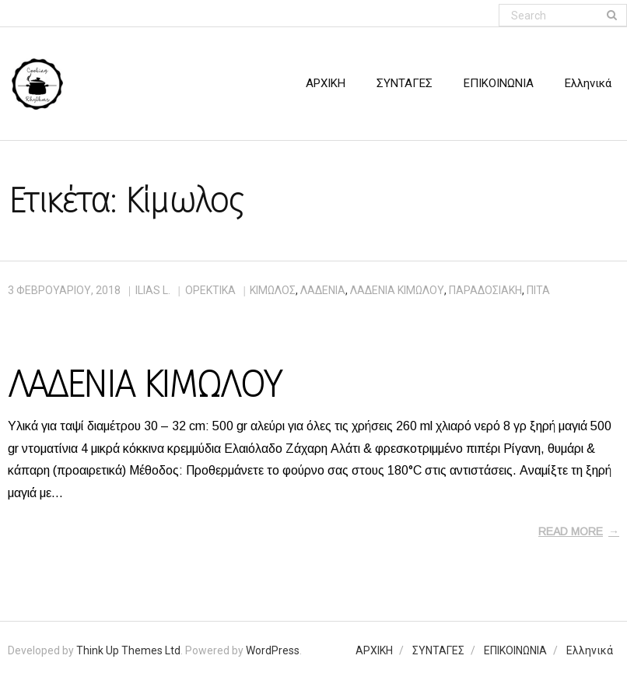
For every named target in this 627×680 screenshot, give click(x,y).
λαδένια (322, 290)
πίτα (538, 290)
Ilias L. (152, 290)
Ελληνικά (589, 650)
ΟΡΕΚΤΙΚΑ (210, 290)
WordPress (272, 650)
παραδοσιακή (485, 290)
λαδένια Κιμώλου (397, 290)
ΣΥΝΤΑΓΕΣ (438, 650)
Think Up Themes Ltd (128, 650)
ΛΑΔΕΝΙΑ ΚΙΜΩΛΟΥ (144, 384)
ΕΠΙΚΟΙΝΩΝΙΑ (515, 650)
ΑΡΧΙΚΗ (374, 650)
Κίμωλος (273, 290)
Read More (570, 531)
